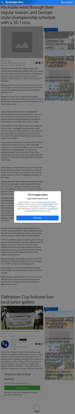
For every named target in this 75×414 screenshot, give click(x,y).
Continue (37, 218)
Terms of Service (44, 202)
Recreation (67, 2)
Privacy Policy (47, 204)
